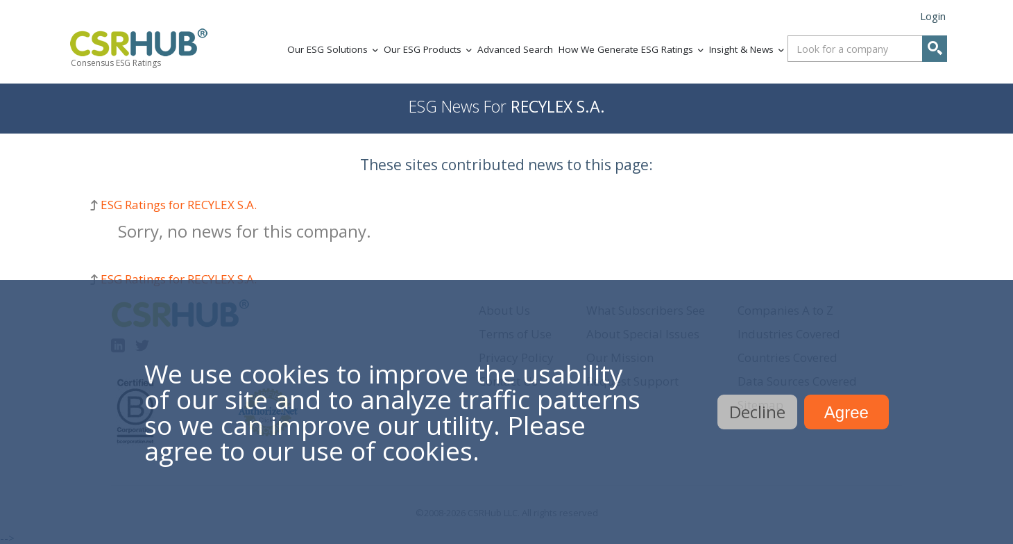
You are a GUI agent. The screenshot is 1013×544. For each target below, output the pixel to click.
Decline (757, 411)
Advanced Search (515, 49)
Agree (846, 412)
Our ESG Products (422, 49)
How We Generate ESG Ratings (626, 49)
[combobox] (867, 48)
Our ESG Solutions (327, 49)
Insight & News (741, 49)
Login (933, 16)
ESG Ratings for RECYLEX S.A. (179, 205)
